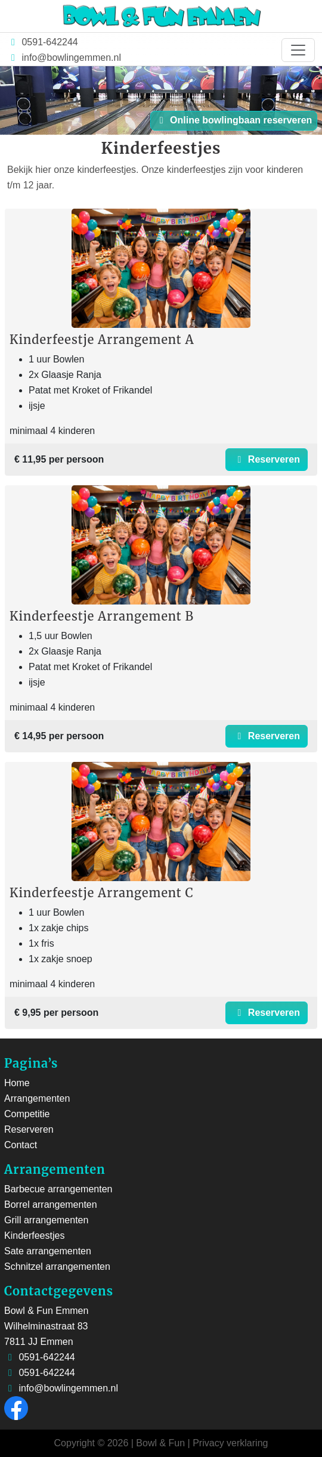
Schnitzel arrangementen (57, 1266)
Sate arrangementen (47, 1251)
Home (17, 1083)
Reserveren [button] (266, 459)
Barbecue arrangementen (58, 1189)
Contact (20, 1145)
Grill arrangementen (46, 1220)
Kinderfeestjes (34, 1235)
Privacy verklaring (230, 1443)
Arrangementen (37, 1098)
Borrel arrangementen (50, 1204)
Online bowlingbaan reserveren (234, 120)
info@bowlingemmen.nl (71, 57)
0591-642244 (48, 42)
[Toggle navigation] (298, 50)
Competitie (26, 1114)
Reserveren (29, 1129)
